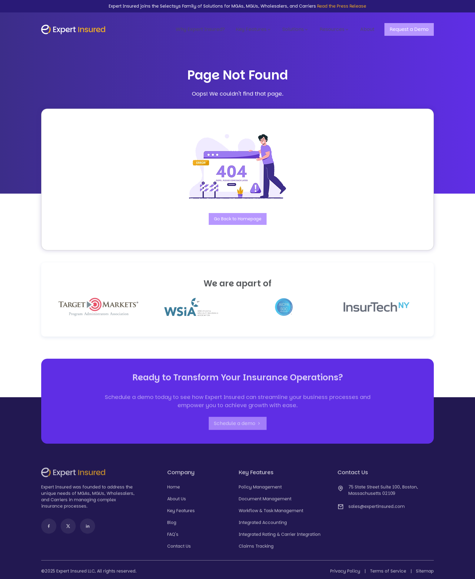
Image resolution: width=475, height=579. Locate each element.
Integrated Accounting (263, 525)
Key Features (253, 29)
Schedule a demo (237, 426)
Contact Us (179, 549)
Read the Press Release (341, 6)
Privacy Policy (345, 574)
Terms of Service (388, 574)
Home (173, 490)
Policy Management (260, 490)
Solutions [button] (295, 29)
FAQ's (172, 537)
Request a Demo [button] (409, 29)
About (367, 29)
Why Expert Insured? (200, 29)
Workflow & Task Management (271, 513)
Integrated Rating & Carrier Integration (280, 537)
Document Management (265, 502)
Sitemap (425, 574)
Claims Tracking (256, 549)
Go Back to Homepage (237, 219)
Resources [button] (334, 29)
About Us (176, 502)
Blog (171, 525)
